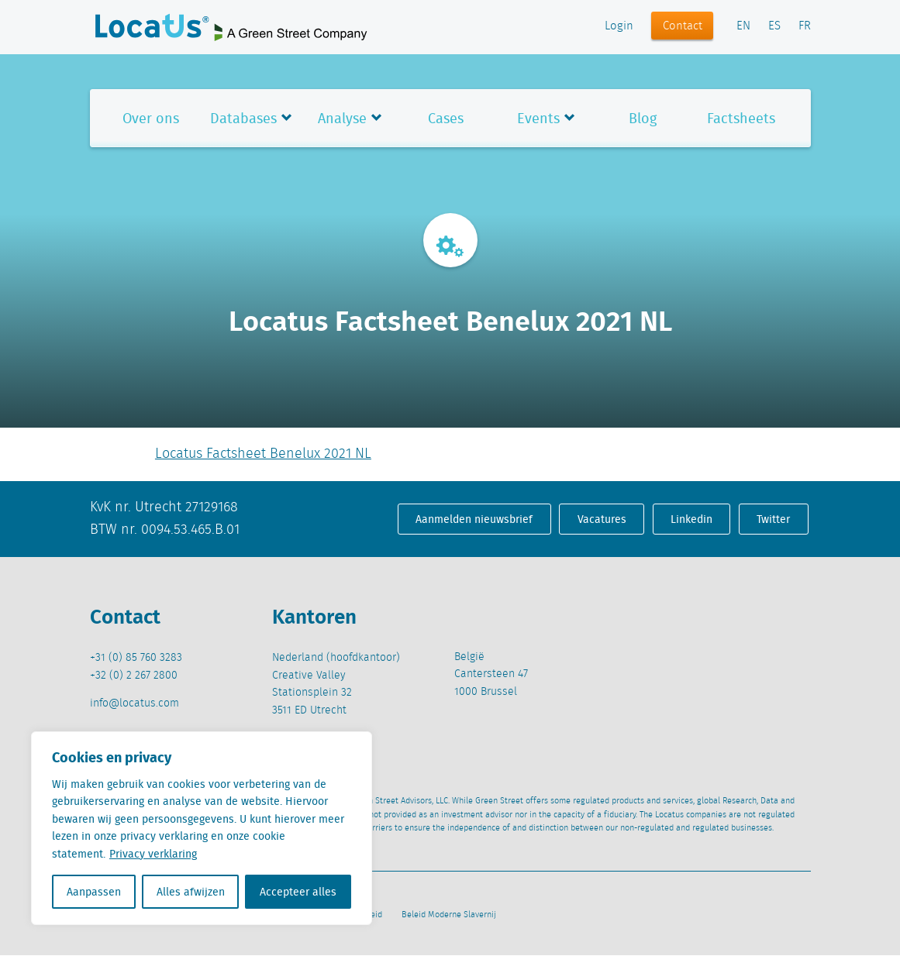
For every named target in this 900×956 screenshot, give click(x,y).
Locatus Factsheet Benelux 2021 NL (263, 454)
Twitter (773, 519)
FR (804, 26)
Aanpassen (94, 891)
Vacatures (602, 519)
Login (619, 26)
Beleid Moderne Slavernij (449, 915)
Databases (243, 118)
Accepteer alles (298, 891)
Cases (446, 118)
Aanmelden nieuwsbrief (474, 519)
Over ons (150, 118)
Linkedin (691, 519)
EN (743, 26)
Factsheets (741, 118)
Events (538, 118)
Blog (643, 118)
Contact (682, 26)
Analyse (342, 118)
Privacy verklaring (153, 853)
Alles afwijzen (191, 891)
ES (774, 26)
